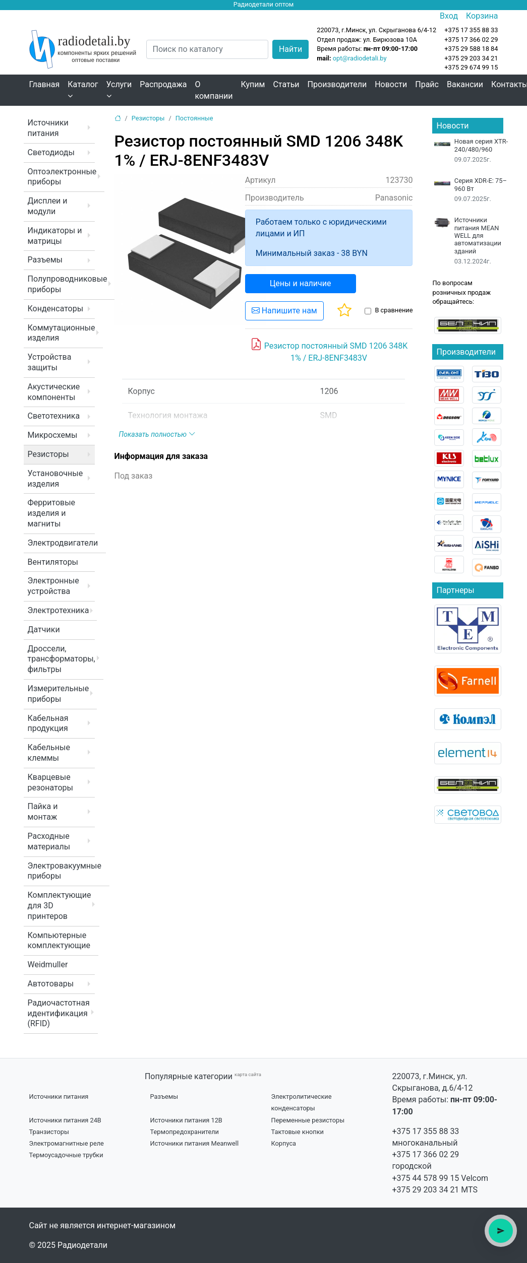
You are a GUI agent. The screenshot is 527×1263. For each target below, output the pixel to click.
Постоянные (194, 118)
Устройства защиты (50, 362)
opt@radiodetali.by (360, 58)
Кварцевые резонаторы (50, 782)
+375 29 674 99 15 (471, 67)
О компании (213, 90)
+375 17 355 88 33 (425, 1131)
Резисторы (48, 454)
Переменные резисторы (308, 1120)
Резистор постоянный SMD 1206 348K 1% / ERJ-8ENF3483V (329, 350)
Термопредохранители (184, 1132)
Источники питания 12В (186, 1120)
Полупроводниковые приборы (67, 284)
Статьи (286, 84)
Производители (337, 84)
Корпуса (284, 1143)
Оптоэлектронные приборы (62, 177)
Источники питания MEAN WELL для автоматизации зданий (477, 235)
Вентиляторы (53, 562)
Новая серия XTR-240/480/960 (481, 145)
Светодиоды (51, 152)
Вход (449, 16)
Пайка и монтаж (43, 812)
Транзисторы (49, 1132)
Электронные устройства (53, 586)
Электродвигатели (63, 543)
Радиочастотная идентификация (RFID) (59, 1013)
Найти (290, 49)
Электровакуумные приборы (64, 871)
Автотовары (51, 983)
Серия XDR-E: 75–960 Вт (480, 184)
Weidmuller (48, 964)
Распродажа (163, 84)
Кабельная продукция (48, 723)
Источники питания (48, 128)
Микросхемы (53, 435)
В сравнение (394, 310)
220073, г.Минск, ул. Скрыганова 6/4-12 (376, 30)
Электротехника (58, 610)
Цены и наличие (300, 283)
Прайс (427, 84)
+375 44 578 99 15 (425, 1178)
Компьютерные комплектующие (59, 940)
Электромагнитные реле (66, 1143)
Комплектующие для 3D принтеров (59, 905)
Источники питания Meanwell (194, 1143)
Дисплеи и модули (48, 206)
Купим (253, 84)
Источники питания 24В (65, 1120)
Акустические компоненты (54, 392)
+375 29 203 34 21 (471, 58)
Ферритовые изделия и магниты (52, 513)
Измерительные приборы (58, 694)
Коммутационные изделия (61, 333)
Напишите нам (284, 310)
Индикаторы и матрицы (55, 236)
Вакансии (465, 84)
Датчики (44, 629)
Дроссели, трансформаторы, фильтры (61, 659)
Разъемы (45, 259)
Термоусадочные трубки (66, 1155)
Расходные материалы (49, 841)
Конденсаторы (56, 308)
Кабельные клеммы (49, 753)
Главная (44, 84)
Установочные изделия (55, 479)
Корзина (482, 16)
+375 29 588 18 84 (471, 48)
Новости (391, 84)
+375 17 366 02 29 (425, 1154)
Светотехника (54, 416)
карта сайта (248, 1074)
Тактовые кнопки (297, 1132)
